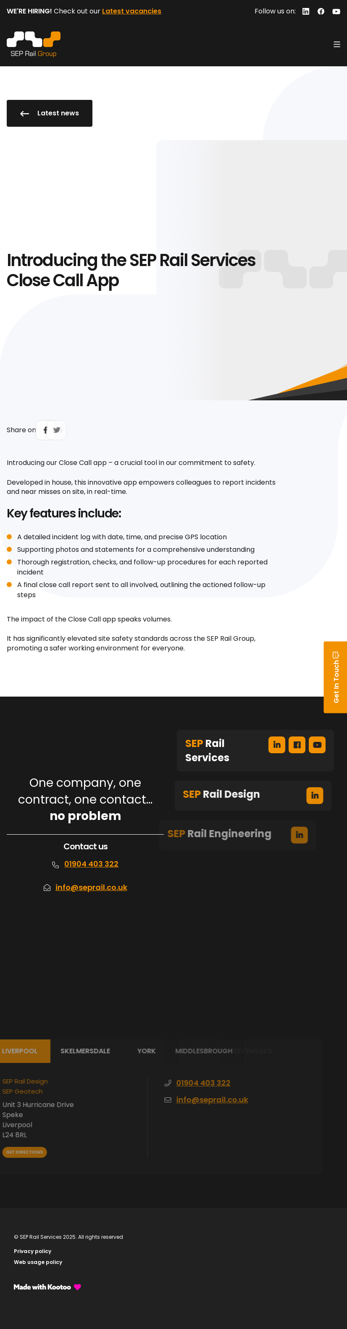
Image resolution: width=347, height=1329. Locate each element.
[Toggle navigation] (337, 44)
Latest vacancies (131, 11)
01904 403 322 (91, 864)
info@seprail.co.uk (91, 887)
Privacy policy (32, 1251)
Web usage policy (38, 1262)
